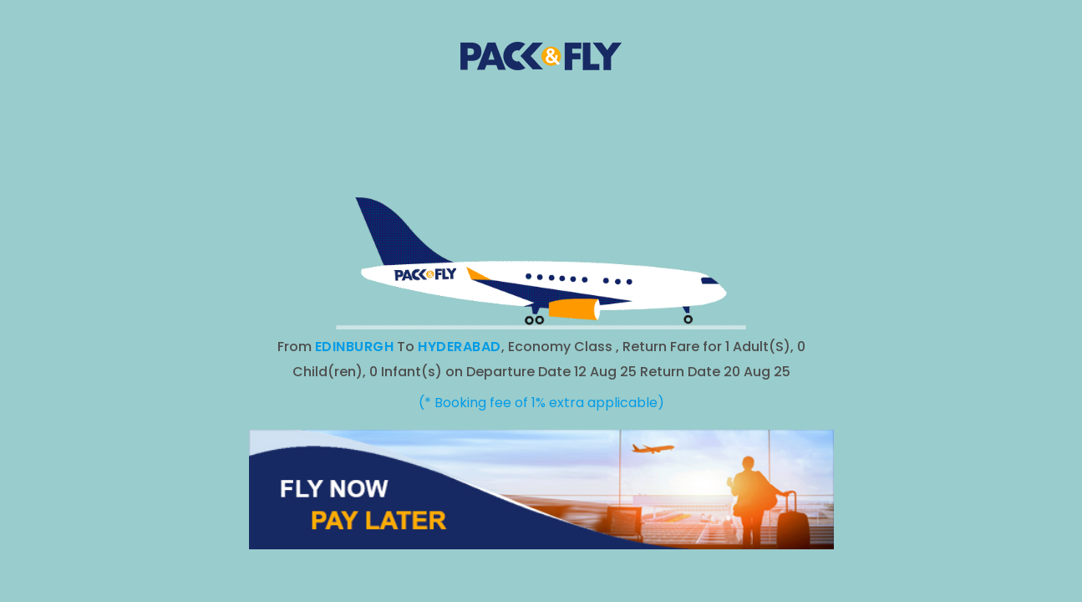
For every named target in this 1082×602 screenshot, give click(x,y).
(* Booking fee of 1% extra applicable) (541, 402)
